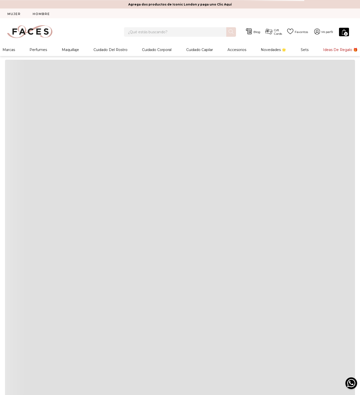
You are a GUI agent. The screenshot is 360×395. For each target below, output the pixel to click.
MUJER (14, 14)
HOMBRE (41, 14)
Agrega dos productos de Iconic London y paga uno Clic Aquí (180, 4)
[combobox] (180, 32)
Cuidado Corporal (157, 51)
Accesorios (237, 51)
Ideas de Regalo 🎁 (340, 51)
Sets (304, 51)
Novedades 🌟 (273, 51)
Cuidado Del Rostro (111, 51)
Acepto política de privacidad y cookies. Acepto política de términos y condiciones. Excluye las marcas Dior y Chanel (253, 284)
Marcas (8, 51)
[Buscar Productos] (231, 32)
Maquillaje (70, 51)
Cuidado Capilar (199, 51)
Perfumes (38, 51)
